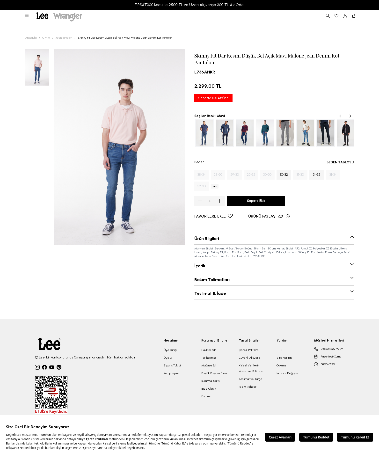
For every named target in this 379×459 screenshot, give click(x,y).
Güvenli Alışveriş (249, 357)
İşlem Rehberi (248, 386)
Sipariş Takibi (172, 365)
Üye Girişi (170, 350)
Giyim (46, 37)
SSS (279, 350)
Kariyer (206, 396)
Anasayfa (30, 37)
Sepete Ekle (256, 201)
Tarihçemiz (208, 357)
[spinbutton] (210, 201)
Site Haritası (284, 357)
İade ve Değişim (287, 373)
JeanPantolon (64, 37)
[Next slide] (350, 116)
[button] (27, 16)
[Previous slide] (340, 116)
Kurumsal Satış (210, 381)
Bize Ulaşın (208, 388)
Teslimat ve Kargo (250, 379)
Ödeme (281, 365)
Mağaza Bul (208, 365)
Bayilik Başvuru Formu (214, 373)
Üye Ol (168, 357)
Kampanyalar (172, 373)
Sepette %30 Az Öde (213, 98)
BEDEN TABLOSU (340, 162)
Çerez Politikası (249, 350)
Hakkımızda (208, 350)
